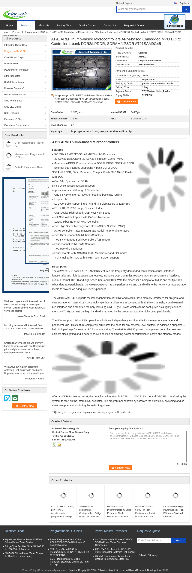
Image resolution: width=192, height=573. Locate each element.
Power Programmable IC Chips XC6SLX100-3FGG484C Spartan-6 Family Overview (67, 542)
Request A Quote (134, 25)
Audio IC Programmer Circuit (29, 167)
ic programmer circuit (93, 412)
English (185, 3)
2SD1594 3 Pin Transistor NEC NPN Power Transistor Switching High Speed (115, 550)
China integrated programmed (53, 570)
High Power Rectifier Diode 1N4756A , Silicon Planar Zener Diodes (24, 541)
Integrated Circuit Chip (15, 45)
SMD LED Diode (12, 107)
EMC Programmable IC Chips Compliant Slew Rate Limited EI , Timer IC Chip (69, 562)
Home (9, 25)
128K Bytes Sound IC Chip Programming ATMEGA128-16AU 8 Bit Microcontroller (69, 552)
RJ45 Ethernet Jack (14, 82)
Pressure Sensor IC (14, 88)
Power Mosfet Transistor (16, 70)
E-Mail (142, 555)
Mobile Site (144, 560)
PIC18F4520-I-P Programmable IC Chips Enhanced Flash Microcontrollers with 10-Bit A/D (119, 513)
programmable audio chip (118, 412)
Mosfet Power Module (15, 94)
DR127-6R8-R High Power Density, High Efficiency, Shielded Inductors (173, 511)
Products (25, 25)
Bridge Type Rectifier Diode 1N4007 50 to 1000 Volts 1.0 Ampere (24, 548)
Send (178, 540)
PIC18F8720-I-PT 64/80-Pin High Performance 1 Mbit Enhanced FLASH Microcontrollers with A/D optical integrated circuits (146, 516)
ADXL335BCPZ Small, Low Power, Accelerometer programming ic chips (62, 511)
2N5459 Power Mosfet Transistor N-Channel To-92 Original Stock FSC (113, 557)
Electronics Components (16, 125)
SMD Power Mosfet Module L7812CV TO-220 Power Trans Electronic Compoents (113, 542)
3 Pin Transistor (12, 76)
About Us (43, 25)
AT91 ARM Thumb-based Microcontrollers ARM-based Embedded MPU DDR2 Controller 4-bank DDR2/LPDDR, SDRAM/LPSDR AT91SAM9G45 (83, 99)
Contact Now (128, 101)
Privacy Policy (29, 570)
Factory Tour (64, 25)
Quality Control (87, 25)
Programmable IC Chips (37, 32)
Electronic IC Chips (13, 119)
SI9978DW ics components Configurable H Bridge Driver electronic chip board (90, 513)
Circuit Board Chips (14, 57)
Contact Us (110, 25)
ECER (165, 570)
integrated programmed (70, 412)
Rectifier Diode (11, 63)
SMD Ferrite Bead (13, 100)
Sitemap (152, 555)
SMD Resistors (11, 113)
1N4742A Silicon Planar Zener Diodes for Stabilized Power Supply (24, 554)
